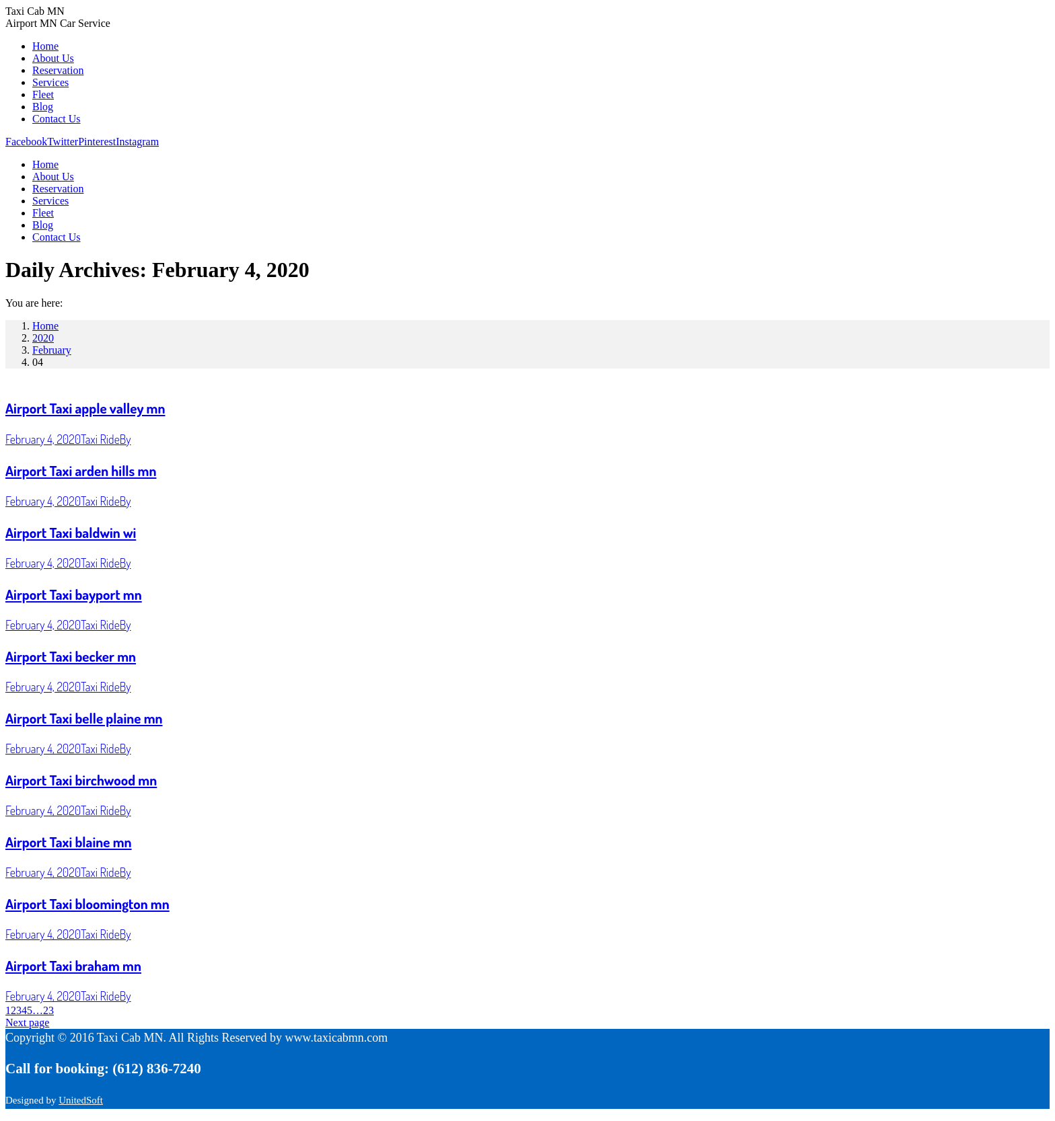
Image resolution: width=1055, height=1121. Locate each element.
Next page (27, 1022)
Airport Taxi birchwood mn (81, 780)
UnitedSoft (81, 1100)
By (125, 439)
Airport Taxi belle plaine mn (84, 718)
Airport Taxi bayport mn (73, 594)
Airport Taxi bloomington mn (87, 903)
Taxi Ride (100, 439)
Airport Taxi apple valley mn (85, 408)
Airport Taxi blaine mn (68, 842)
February (51, 350)
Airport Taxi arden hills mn (80, 470)
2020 (43, 338)
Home (45, 326)
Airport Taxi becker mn (70, 656)
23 (48, 1010)
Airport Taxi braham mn (73, 965)
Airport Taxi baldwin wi (70, 532)
